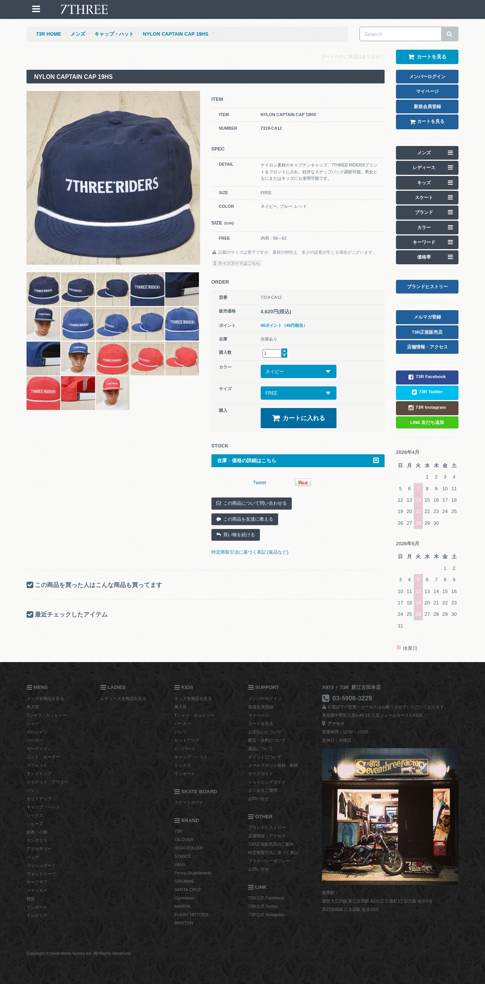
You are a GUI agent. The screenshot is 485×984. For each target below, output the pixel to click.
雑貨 (31, 898)
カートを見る (260, 723)
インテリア (37, 915)
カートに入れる (298, 418)
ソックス (35, 815)
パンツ (33, 790)
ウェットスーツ (41, 873)
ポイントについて (265, 757)
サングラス (37, 840)
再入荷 (33, 707)
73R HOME (48, 34)
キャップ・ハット (114, 34)
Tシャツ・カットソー (47, 715)
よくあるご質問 (262, 790)
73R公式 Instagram (266, 914)
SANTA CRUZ (187, 889)
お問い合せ (258, 798)
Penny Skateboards (192, 873)
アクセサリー (39, 848)
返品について (260, 748)
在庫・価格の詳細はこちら (298, 460)
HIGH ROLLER (188, 848)
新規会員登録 (260, 707)
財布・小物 (37, 832)
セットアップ (39, 798)
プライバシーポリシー (269, 860)
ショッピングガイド (267, 782)
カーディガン (39, 748)
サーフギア (37, 882)
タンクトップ (39, 773)
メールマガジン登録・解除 (273, 765)
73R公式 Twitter (263, 906)
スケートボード (188, 802)
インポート (37, 907)
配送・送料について (267, 740)
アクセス (333, 723)
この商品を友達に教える (244, 519)
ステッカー (37, 890)
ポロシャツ (37, 732)
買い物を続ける (235, 534)
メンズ (77, 34)
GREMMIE (184, 881)
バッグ (33, 857)
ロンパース (184, 748)
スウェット (37, 765)
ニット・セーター (43, 757)
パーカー (35, 740)
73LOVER (183, 839)
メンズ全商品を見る (45, 698)
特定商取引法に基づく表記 (273, 852)
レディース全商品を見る (123, 698)
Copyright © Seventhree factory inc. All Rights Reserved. (79, 953)
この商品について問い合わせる (251, 503)
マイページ (258, 715)
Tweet (259, 482)
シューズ (35, 823)
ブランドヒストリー (267, 827)
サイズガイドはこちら (237, 263)
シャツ (33, 723)
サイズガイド (260, 773)
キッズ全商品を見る (193, 698)
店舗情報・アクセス (267, 835)
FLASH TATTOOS (191, 914)
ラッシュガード (41, 865)
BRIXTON (183, 923)
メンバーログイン (265, 698)
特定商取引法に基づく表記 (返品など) (250, 552)
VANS (180, 864)
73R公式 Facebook (266, 898)
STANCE (182, 856)
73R (178, 831)
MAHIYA (182, 906)
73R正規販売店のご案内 (271, 844)
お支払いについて (265, 732)
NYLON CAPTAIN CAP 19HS (175, 34)
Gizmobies (184, 898)
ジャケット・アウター (47, 782)
